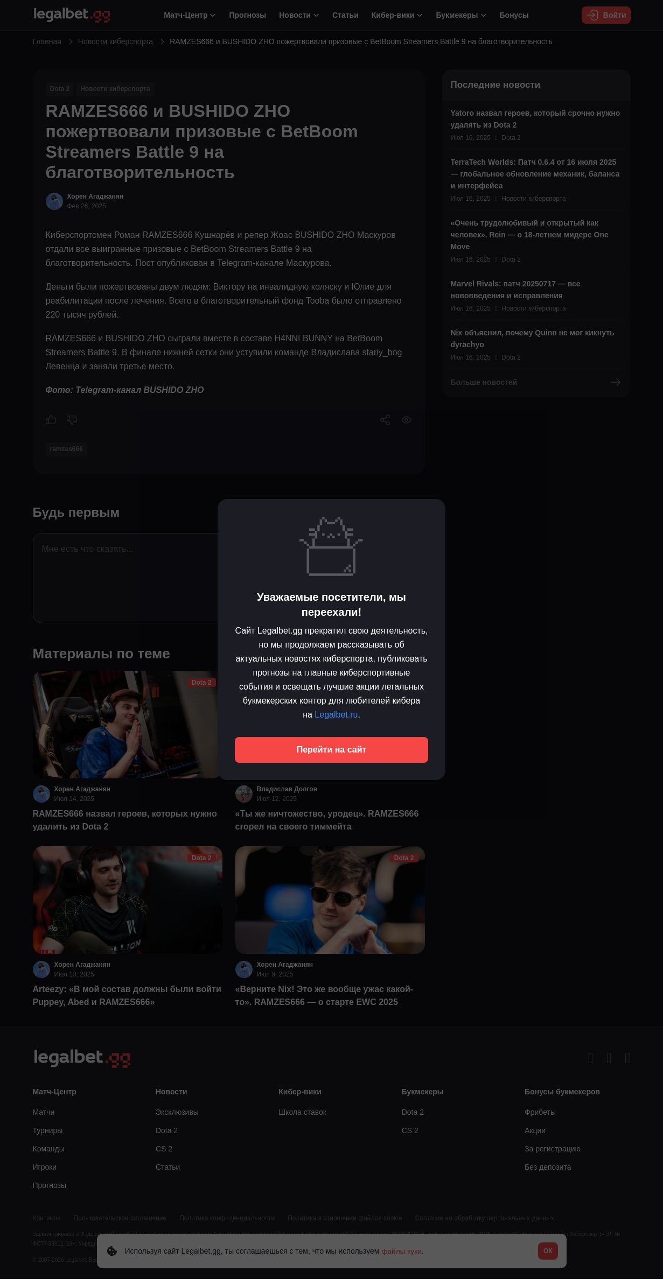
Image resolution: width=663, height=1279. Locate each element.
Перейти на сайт (332, 749)
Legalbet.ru (336, 714)
